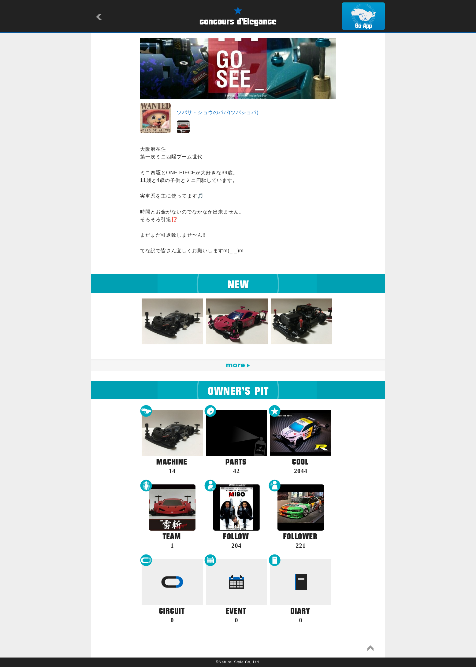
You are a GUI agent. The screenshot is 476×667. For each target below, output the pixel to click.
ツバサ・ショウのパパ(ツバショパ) (218, 112)
